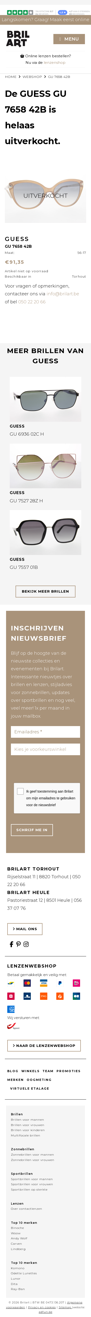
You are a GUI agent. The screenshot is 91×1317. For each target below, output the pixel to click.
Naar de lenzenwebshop (44, 1045)
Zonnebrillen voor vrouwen (32, 1160)
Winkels (30, 1071)
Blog (12, 1071)
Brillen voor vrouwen (27, 1125)
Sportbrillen (22, 1174)
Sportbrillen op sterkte (29, 1189)
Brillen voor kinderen (28, 1130)
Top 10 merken (24, 1223)
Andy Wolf (19, 1238)
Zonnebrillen (22, 1149)
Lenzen (17, 1203)
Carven (16, 1243)
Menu (71, 39)
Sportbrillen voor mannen (32, 1179)
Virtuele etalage (29, 1088)
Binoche (17, 1228)
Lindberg (18, 1249)
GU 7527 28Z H (26, 501)
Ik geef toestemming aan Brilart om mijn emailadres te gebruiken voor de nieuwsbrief (50, 798)
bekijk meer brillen (45, 591)
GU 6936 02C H (27, 434)
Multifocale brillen (25, 1135)
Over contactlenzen (26, 1208)
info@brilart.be (63, 294)
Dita (14, 1284)
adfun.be (45, 1312)
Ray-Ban (18, 1289)
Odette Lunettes (24, 1273)
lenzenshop (55, 62)
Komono (18, 1268)
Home (11, 77)
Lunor (16, 1278)
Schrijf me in (32, 830)
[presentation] (51, 770)
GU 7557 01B (24, 567)
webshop (32, 77)
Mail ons (25, 929)
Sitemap (65, 1307)
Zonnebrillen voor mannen (32, 1154)
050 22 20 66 (32, 302)
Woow (16, 1233)
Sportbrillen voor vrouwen (32, 1184)
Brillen (17, 1114)
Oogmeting (39, 1080)
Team (48, 1071)
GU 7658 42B (59, 77)
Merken (15, 1080)
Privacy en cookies (42, 1307)
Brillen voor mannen (27, 1119)
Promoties (69, 1071)
